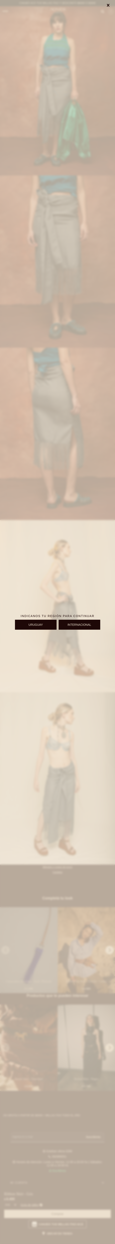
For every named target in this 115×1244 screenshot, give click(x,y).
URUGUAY (35, 624)
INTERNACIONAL (79, 624)
